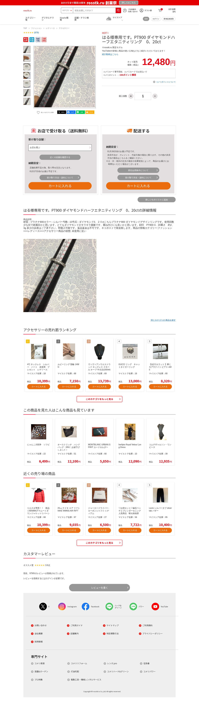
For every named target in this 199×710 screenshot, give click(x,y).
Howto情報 (64, 18)
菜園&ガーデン (41, 671)
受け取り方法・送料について (60, 177)
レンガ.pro (112, 663)
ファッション (36, 28)
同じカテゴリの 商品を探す (163, 320)
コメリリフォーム (79, 663)
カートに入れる (60, 185)
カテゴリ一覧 (30, 18)
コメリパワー (149, 671)
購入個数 (123, 96)
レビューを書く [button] (99, 587)
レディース (50, 28)
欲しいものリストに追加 (156, 199)
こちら (123, 158)
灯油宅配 (75, 671)
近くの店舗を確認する (60, 157)
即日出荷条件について (138, 170)
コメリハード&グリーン (118, 671)
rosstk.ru (27, 10)
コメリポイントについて (166, 82)
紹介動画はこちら (110, 54)
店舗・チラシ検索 (81, 18)
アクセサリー (64, 28)
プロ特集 (39, 680)
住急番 (146, 663)
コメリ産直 (40, 663)
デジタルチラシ (48, 18)
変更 (146, 19)
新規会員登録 (169, 19)
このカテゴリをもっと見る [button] (99, 399)
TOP (25, 28)
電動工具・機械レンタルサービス (86, 680)
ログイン (156, 19)
